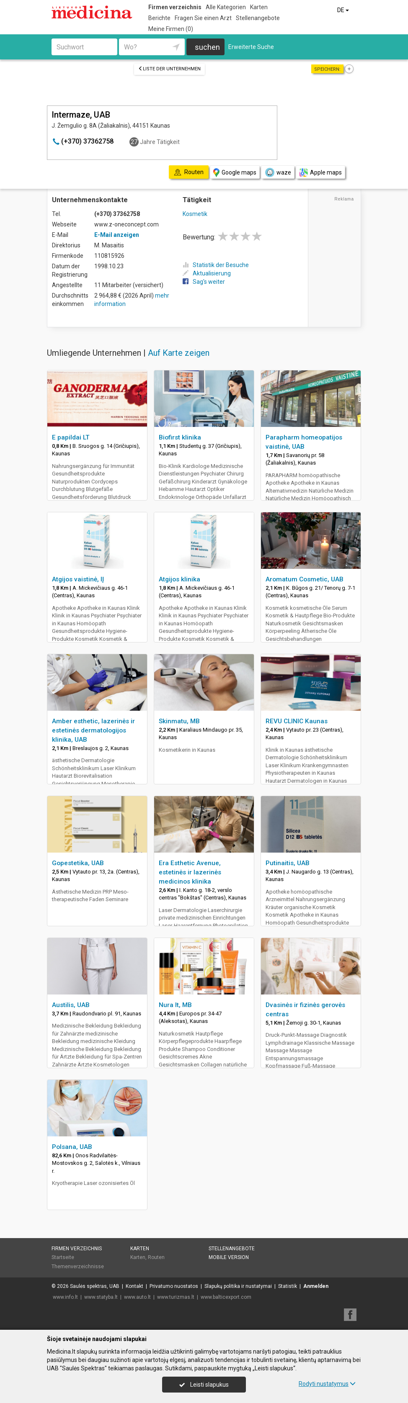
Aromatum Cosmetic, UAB (304, 579)
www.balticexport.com (226, 1297)
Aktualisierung (207, 273)
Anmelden (315, 1286)
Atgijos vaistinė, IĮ (78, 579)
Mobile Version (229, 1257)
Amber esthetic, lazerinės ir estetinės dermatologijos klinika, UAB (93, 730)
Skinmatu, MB (179, 721)
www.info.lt (65, 1297)
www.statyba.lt (101, 1297)
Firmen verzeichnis (174, 7)
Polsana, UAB (72, 1147)
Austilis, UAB (71, 1005)
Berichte (159, 18)
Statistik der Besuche (216, 265)
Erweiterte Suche (251, 47)
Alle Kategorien (226, 7)
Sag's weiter (204, 281)
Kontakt (134, 1286)
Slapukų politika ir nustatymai (238, 1286)
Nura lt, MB (175, 1005)
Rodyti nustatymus (327, 1383)
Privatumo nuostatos (174, 1286)
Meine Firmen (170, 29)
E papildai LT (71, 437)
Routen (156, 1257)
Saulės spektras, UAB (94, 1286)
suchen (207, 47)
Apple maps (320, 172)
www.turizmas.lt (175, 1297)
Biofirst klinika (180, 437)
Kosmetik (195, 214)
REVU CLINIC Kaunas (297, 721)
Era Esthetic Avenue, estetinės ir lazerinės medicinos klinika (190, 872)
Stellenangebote (258, 18)
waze (277, 172)
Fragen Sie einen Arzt (203, 18)
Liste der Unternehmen (169, 69)
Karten (259, 7)
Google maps (234, 172)
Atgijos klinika (179, 579)
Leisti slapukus (204, 1384)
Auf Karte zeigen (178, 353)
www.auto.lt (137, 1297)
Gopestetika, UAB (78, 863)
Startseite (63, 1257)
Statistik (287, 1286)
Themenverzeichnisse (78, 1266)
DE (343, 10)
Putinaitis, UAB (288, 863)
